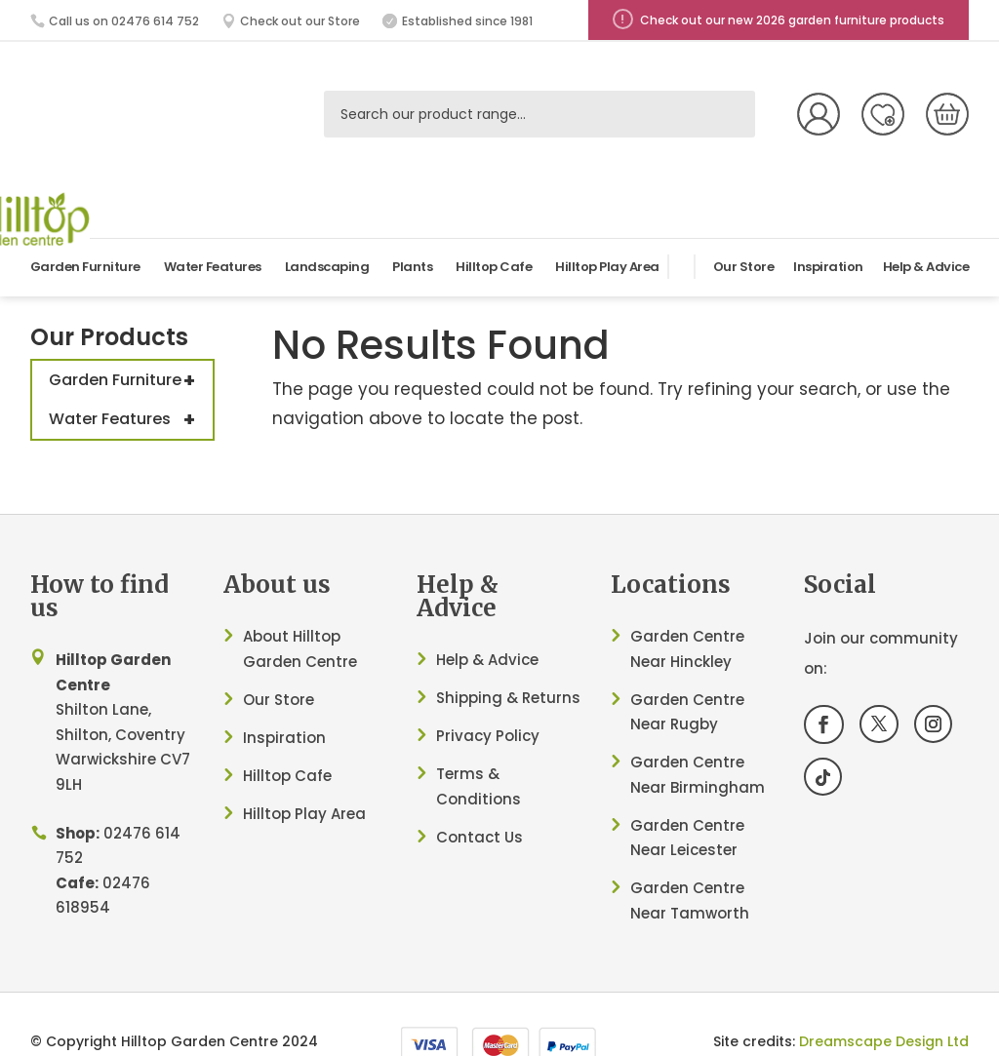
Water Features (212, 221)
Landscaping (327, 221)
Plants (412, 221)
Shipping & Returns (508, 652)
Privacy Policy (487, 690)
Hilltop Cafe (494, 221)
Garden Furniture (85, 221)
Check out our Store (300, 21)
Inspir (264, 692)
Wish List (882, 114)
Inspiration (828, 221)
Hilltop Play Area (607, 221)
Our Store (744, 221)
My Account (818, 114)
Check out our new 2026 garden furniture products (792, 20)
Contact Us (479, 791)
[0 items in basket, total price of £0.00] (947, 114)
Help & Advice (926, 221)
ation (305, 692)
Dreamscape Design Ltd (884, 995)
